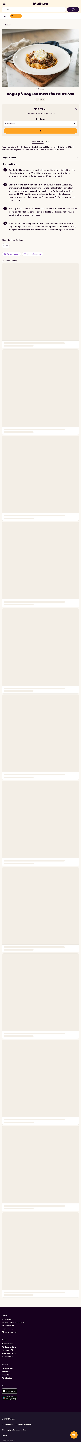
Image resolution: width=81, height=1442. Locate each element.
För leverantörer (9, 1347)
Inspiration (7, 1319)
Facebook (7, 1350)
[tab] (47, 142)
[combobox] (35, 9)
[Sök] (4, 9)
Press (5, 1375)
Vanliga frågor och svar (13, 1322)
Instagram (7, 1356)
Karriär (6, 1371)
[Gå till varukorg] (73, 9)
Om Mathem (7, 1368)
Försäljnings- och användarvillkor (16, 1424)
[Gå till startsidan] (41, 3)
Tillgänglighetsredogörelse (14, 1430)
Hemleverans (8, 1329)
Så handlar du (8, 1325)
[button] (41, 175)
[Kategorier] (4, 3)
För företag (7, 1378)
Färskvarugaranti (9, 1332)
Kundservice (7, 1344)
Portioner (40, 119)
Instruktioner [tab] (38, 141)
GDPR (4, 1435)
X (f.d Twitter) (9, 1353)
